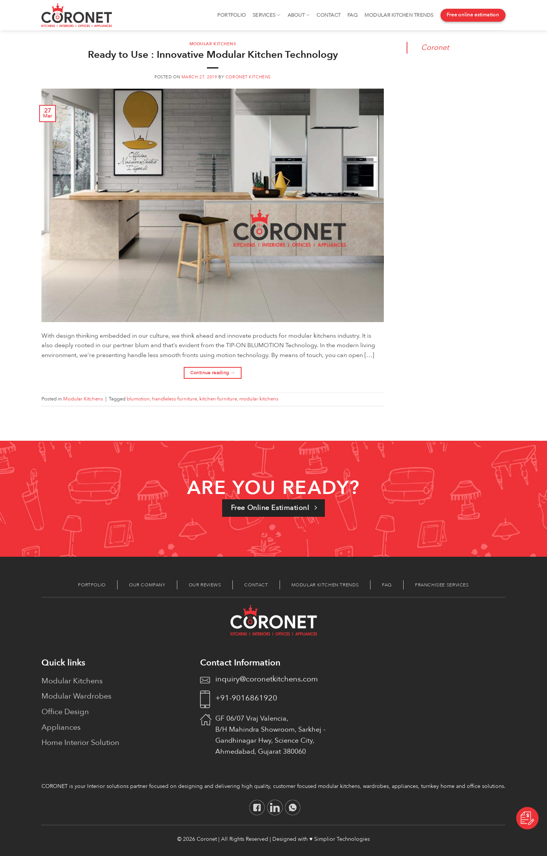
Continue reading (212, 372)
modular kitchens (258, 398)
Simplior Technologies (342, 839)
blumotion (138, 398)
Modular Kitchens (212, 44)
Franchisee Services (442, 585)
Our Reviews (205, 585)
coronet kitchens (248, 77)
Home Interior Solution (80, 742)
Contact (328, 15)
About (299, 15)
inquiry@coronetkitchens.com (266, 679)
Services (267, 15)
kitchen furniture (218, 398)
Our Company (147, 585)
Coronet (435, 47)
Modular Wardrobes (76, 696)
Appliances (61, 727)
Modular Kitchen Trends (399, 15)
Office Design (65, 712)
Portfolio (231, 15)
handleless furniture (174, 398)
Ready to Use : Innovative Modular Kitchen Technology (213, 54)
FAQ (352, 15)
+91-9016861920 (246, 698)
